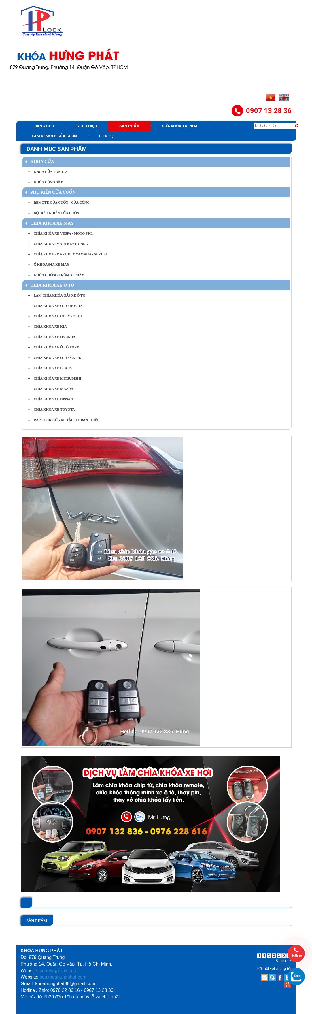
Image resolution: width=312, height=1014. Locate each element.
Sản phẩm (129, 125)
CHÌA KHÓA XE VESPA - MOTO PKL (60, 233)
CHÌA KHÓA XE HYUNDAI (52, 337)
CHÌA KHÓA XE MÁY (49, 223)
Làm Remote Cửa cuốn (54, 135)
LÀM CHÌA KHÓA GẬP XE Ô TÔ (57, 295)
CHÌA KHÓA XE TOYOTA (51, 410)
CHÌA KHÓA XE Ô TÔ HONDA (55, 306)
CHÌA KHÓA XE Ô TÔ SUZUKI (55, 358)
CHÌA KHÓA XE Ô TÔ (49, 285)
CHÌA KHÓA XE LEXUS (50, 368)
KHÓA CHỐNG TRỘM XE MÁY (56, 275)
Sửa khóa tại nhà (180, 125)
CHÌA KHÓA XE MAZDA (50, 389)
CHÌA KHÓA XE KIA (47, 327)
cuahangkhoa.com (58, 970)
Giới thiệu (86, 125)
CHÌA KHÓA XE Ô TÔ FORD (54, 347)
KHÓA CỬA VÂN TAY (48, 172)
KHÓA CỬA (39, 161)
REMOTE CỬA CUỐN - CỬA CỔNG (59, 203)
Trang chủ (43, 125)
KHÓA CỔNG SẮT (45, 182)
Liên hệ (106, 135)
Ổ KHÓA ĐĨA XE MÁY (48, 265)
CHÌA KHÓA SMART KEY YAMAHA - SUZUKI (67, 254)
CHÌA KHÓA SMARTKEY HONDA (58, 244)
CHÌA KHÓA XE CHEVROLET (55, 316)
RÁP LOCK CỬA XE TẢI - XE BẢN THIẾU (64, 420)
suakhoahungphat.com (63, 977)
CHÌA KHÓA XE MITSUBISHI (54, 378)
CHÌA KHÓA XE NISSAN (50, 399)
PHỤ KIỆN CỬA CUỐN (50, 192)
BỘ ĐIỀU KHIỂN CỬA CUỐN (53, 213)
